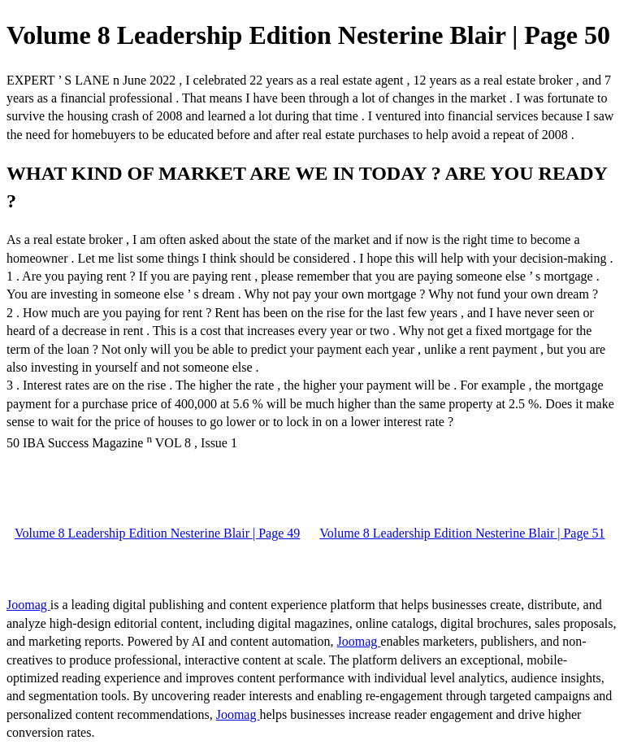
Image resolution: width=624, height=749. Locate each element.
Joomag (28, 605)
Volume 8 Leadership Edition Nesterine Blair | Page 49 (157, 533)
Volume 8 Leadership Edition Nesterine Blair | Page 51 (461, 533)
